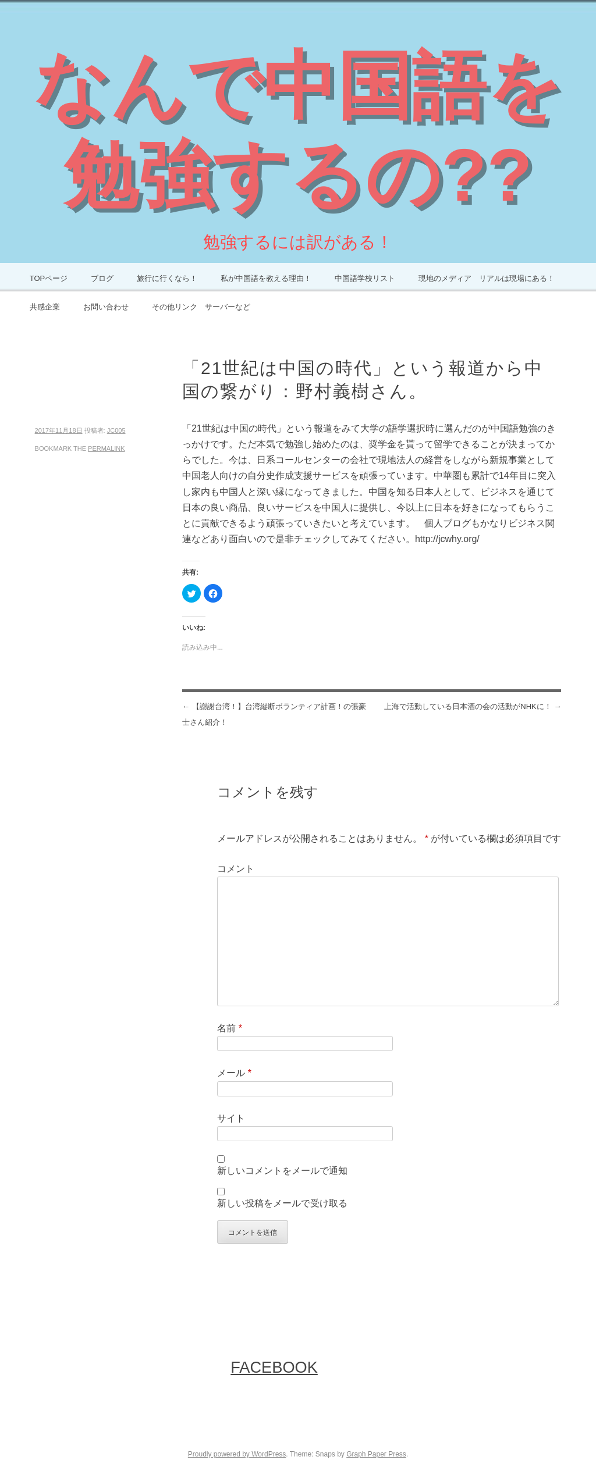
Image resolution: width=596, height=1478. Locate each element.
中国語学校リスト (365, 278)
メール (234, 1073)
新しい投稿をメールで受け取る (282, 1203)
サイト (231, 1118)
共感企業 (45, 306)
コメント (235, 869)
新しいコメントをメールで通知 (282, 1171)
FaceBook (274, 1367)
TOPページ (49, 278)
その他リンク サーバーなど (201, 306)
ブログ (102, 278)
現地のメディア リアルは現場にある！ (486, 278)
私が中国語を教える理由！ (266, 278)
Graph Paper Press (376, 1454)
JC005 (116, 430)
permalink (106, 448)
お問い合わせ (106, 306)
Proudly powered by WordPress (237, 1454)
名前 (229, 1028)
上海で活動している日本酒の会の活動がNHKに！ (472, 706)
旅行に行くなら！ (167, 278)
